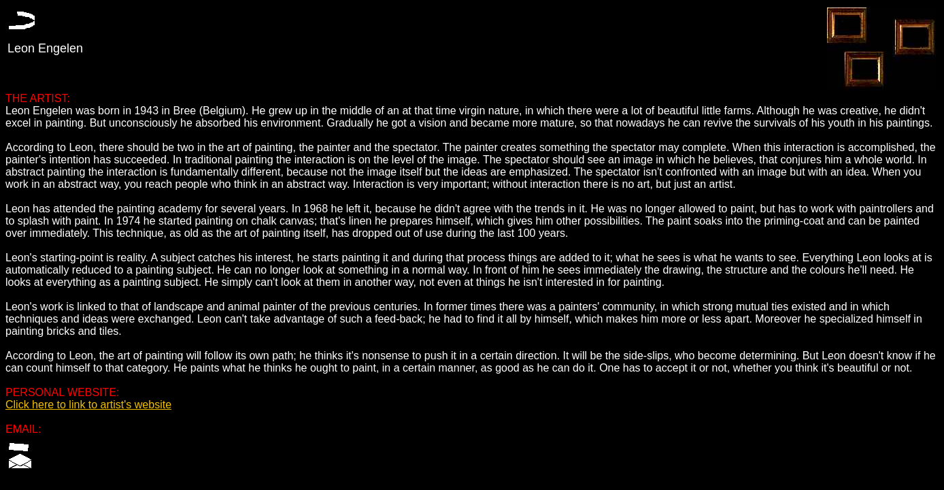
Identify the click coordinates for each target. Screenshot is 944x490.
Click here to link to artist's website (88, 404)
